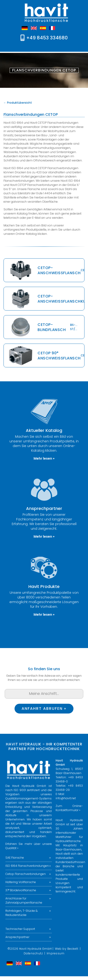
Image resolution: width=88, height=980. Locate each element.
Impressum (56, 953)
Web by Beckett (66, 949)
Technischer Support (20, 929)
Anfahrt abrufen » (44, 708)
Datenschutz (33, 953)
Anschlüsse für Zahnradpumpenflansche (23, 900)
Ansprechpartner (17, 937)
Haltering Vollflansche (20, 882)
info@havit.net (66, 798)
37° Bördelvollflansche (20, 890)
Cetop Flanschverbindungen (25, 874)
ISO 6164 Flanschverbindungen (27, 866)
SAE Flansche (14, 858)
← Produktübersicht (18, 103)
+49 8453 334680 (47, 37)
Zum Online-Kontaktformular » (69, 808)
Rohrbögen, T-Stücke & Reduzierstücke (21, 913)
